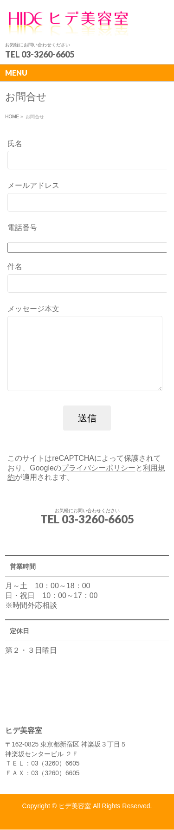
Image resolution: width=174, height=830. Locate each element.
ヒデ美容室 (74, 806)
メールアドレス (87, 197)
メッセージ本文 (87, 358)
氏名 (87, 156)
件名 (87, 279)
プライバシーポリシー (98, 482)
